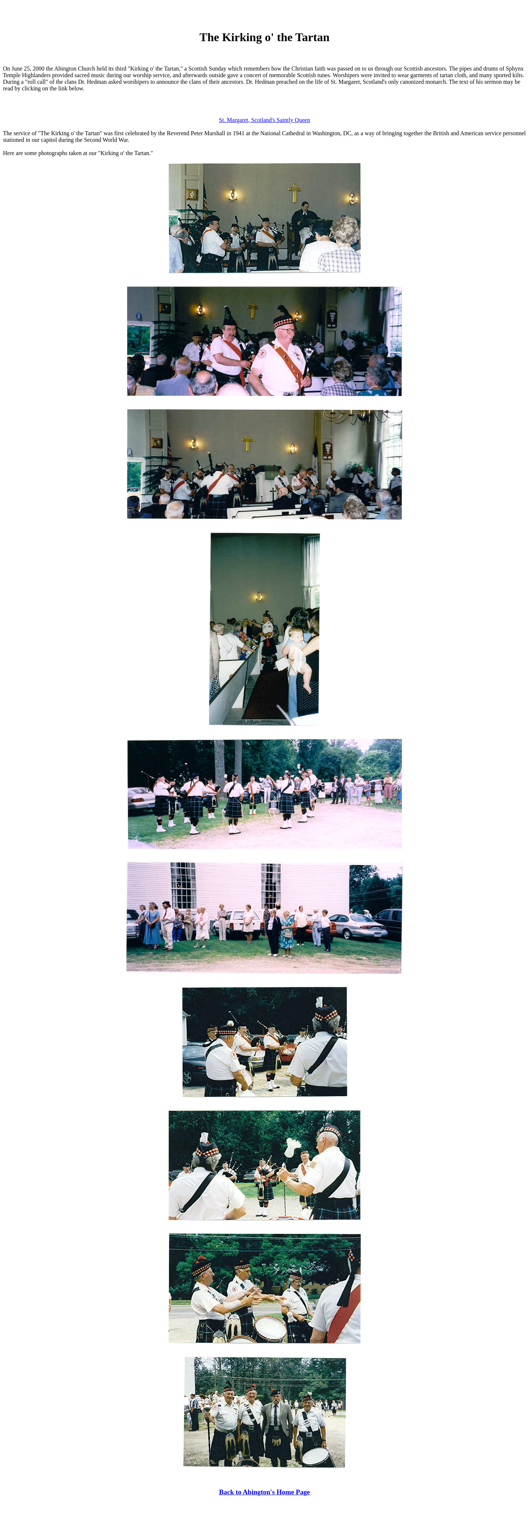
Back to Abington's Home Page (264, 1492)
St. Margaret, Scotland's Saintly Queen (264, 120)
